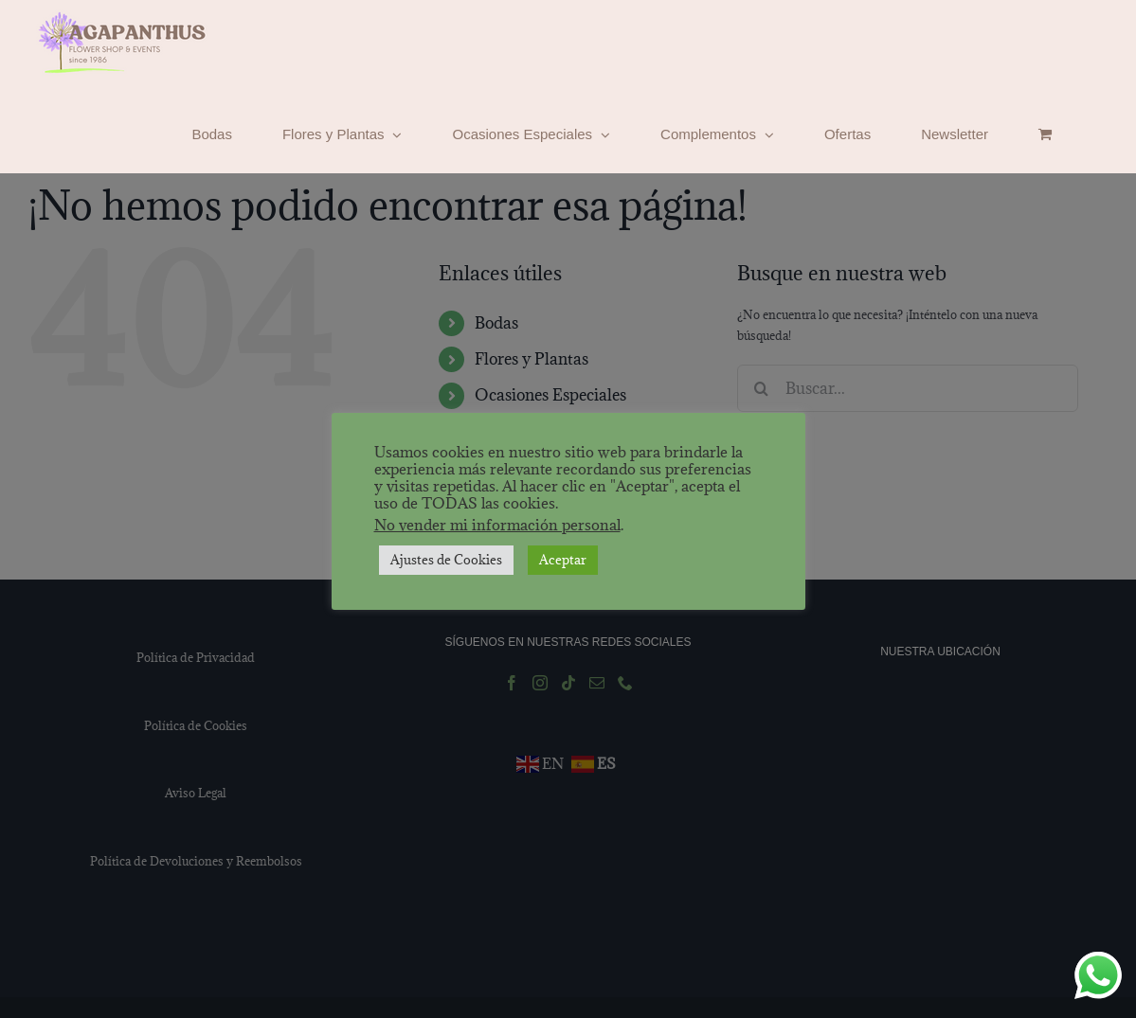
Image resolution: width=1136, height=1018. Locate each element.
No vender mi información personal (497, 524)
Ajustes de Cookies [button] (446, 559)
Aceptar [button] (562, 559)
